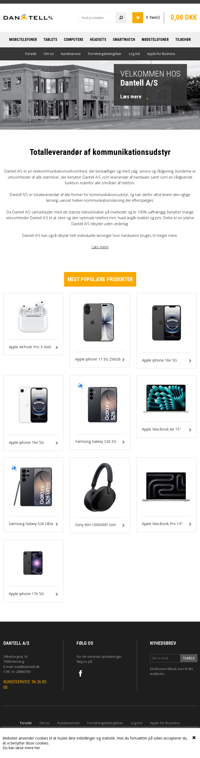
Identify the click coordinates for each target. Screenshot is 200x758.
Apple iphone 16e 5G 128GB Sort (159, 362)
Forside (30, 54)
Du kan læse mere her (21, 747)
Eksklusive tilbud (163, 668)
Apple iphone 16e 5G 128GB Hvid (26, 444)
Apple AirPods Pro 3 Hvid (30, 347)
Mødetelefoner (155, 39)
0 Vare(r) (153, 17)
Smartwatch (124, 39)
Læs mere (100, 246)
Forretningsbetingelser (105, 54)
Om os (49, 54)
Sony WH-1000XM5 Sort (95, 525)
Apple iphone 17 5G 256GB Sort (98, 361)
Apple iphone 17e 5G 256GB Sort (26, 596)
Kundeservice (71, 54)
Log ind (134, 54)
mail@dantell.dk (27, 666)
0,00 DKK (184, 17)
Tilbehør (183, 39)
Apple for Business (161, 54)
